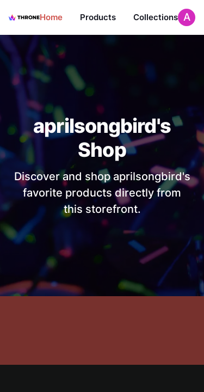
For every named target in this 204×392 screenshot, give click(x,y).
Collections (155, 17)
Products (98, 17)
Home (51, 17)
